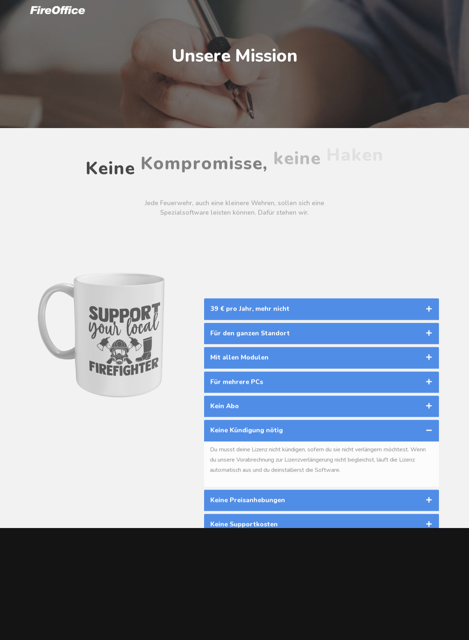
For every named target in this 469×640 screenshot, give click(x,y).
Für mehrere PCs (236, 424)
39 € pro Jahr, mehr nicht (249, 352)
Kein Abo (224, 449)
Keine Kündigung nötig (246, 473)
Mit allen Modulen (239, 400)
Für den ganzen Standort (250, 376)
